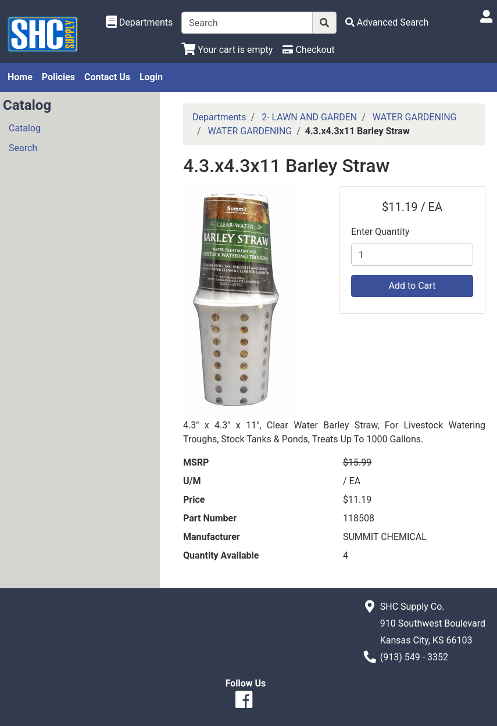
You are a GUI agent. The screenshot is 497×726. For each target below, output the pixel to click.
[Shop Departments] (139, 23)
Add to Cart (412, 285)
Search (23, 147)
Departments (219, 117)
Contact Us (107, 77)
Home (20, 77)
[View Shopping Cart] (227, 49)
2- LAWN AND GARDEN (309, 117)
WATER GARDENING (415, 117)
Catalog (25, 128)
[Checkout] (308, 49)
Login (151, 77)
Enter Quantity (380, 231)
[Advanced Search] (387, 22)
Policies (58, 77)
